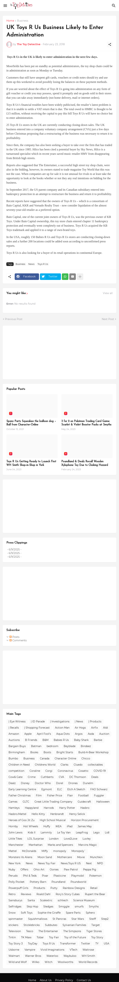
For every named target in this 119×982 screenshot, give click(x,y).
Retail (93, 888)
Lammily (46, 832)
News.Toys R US (71, 863)
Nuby (12, 869)
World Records (88, 962)
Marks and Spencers (60, 844)
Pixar (45, 875)
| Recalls (14, 727)
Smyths (94, 906)
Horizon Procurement (85, 820)
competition (16, 770)
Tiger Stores (94, 931)
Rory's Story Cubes (68, 894)
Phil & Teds (30, 875)
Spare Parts (73, 912)
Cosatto (83, 770)
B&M (45, 740)
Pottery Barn (38, 881)
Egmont (46, 789)
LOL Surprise (35, 838)
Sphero (90, 912)
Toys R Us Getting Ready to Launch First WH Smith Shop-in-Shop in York (31, 463)
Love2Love (70, 838)
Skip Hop (32, 906)
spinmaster (16, 919)
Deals (94, 777)
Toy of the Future (75, 937)
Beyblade (69, 746)
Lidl (107, 832)
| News (79, 721)
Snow (12, 912)
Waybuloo (69, 956)
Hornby (13, 826)
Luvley (87, 838)
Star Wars (77, 919)
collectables (95, 764)
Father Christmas (20, 795)
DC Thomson (77, 777)
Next (89, 863)
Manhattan (35, 844)
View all (108, 293)
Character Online (65, 758)
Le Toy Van (64, 832)
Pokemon (95, 875)
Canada (44, 758)
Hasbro (84, 807)
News (31, 264)
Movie (81, 857)
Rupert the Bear (95, 894)
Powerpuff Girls (18, 888)
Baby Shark (81, 740)
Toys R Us (43, 264)
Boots (47, 752)
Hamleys (14, 807)
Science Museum (84, 900)
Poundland (58, 881)
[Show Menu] (5, 6)
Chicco (85, 758)
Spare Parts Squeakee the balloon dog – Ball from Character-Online (31, 423)
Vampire (29, 949)
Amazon (14, 733)
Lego (96, 832)
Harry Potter (67, 807)
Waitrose (88, 949)
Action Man (62, 727)
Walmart (14, 956)
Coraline (35, 770)
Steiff (92, 919)
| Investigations (59, 721)
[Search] (114, 6)
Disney (25, 783)
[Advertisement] (33, 352)
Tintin (12, 937)
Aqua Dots (63, 733)
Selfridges (15, 906)
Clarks (64, 764)
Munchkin (96, 857)
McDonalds (29, 851)
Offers (24, 869)
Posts (14, 637)
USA (106, 943)
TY (97, 943)
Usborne (14, 949)
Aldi (105, 727)
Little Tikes (15, 838)
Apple (28, 733)
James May (85, 826)
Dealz (12, 783)
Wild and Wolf (18, 962)
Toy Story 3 (16, 943)
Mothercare (64, 857)
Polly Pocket (16, 881)
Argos (79, 733)
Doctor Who (43, 783)
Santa (31, 900)
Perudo (13, 875)
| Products (94, 721)
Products (39, 888)
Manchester (16, 844)
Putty (54, 888)
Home (10, 20)
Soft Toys (26, 912)
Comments (18, 640)
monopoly (59, 851)
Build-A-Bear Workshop (93, 752)
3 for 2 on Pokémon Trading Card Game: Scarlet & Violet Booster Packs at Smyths (86, 423)
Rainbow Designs (74, 888)
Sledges (48, 906)
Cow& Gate (15, 777)
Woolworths (65, 962)
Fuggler (99, 795)
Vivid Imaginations (52, 949)
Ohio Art (39, 869)
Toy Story (97, 937)
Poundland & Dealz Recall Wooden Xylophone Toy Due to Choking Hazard (84, 463)
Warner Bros (33, 956)
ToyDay (32, 943)
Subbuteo (51, 925)
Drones (73, 783)
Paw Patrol (71, 869)
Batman (36, 746)
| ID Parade (38, 721)
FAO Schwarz (98, 789)
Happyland (31, 807)
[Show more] (80, 276)
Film (39, 795)
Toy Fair (54, 937)
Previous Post (13, 319)
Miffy (45, 851)
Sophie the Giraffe (49, 912)
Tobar (40, 937)
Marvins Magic (87, 844)
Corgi (48, 770)
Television (15, 931)
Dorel (59, 783)
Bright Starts (64, 752)
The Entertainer (48, 931)
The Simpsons (72, 931)
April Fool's (44, 733)
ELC (59, 789)
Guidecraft (84, 801)
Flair (70, 795)
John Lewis (15, 832)
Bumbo (13, 758)
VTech (73, 949)
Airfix (94, 727)
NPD (100, 863)
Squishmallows (37, 919)
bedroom (52, 746)
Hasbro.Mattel (17, 814)
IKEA (58, 826)
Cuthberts (47, 777)
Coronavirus (65, 770)
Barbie (98, 740)
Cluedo (78, 764)
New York (14, 863)
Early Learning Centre (22, 789)
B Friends (31, 740)
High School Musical (53, 820)
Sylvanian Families (74, 925)
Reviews (26, 894)
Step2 (104, 919)
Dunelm (88, 783)
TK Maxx (26, 937)
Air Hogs (80, 727)
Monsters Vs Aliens (20, 857)
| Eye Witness (17, 721)
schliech (63, 900)
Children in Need (19, 764)
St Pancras (59, 919)
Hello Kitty (38, 814)
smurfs (79, 906)
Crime (32, 777)
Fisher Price (54, 795)
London (54, 838)
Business (22, 20)
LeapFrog (82, 832)
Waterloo (52, 956)
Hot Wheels (30, 826)
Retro (12, 894)
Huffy (46, 826)
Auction (104, 733)
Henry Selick (77, 814)
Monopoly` (78, 851)
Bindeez (86, 746)
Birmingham (17, 752)
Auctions (14, 740)
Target (95, 925)
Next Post (108, 319)
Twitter (85, 943)
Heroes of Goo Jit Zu (21, 820)
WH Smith (88, 956)
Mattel (13, 851)
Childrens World (45, 764)
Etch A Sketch (76, 789)
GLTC (26, 801)
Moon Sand (45, 857)
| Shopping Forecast (37, 727)
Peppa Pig (89, 869)
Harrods (49, 807)
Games (13, 801)
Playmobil (77, 875)
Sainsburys (15, 900)
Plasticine (60, 875)
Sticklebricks (32, 925)
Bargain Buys (17, 746)
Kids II (31, 832)
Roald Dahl (43, 894)
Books (34, 752)
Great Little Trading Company (53, 801)
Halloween (103, 801)
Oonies (54, 869)
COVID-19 (100, 770)
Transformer (68, 943)
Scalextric (46, 900)
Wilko (35, 962)
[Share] (110, 44)
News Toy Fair (47, 863)
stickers (13, 925)
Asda (91, 733)
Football (83, 795)
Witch (48, 962)
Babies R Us (61, 740)
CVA (61, 777)
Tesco (29, 931)
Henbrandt (57, 814)
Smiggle (64, 906)
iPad (69, 826)
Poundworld (78, 881)
